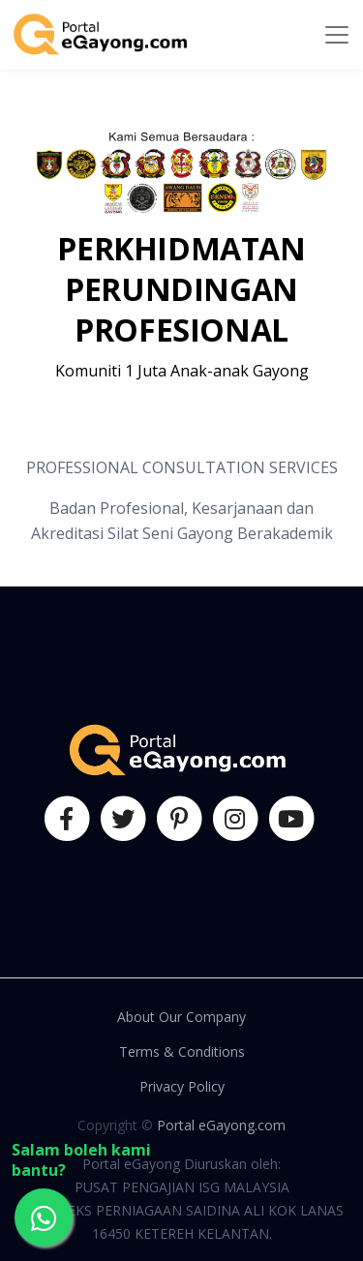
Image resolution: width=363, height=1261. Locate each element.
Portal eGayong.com (221, 1125)
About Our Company (181, 1016)
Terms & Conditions (182, 1051)
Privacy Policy (182, 1086)
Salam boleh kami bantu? (81, 1160)
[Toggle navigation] (336, 34)
